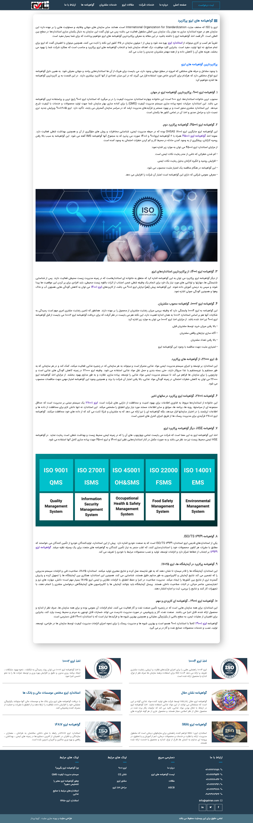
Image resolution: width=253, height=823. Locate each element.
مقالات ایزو (128, 5)
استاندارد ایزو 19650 (69, 801)
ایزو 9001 (122, 768)
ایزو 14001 (96, 287)
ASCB (171, 788)
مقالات (172, 781)
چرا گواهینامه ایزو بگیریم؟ (67, 768)
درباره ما (163, 5)
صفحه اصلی (179, 5)
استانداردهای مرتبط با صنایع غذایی (66, 792)
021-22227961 (214, 784)
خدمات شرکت (146, 5)
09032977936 (213, 794)
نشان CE (122, 775)
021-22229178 (214, 789)
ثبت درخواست (206, 5)
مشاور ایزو (121, 781)
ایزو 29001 (201, 623)
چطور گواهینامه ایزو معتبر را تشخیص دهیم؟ (66, 782)
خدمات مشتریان (108, 5)
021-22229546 (214, 774)
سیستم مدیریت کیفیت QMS (65, 775)
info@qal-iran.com (210, 801)
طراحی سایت (65, 819)
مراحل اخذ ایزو (119, 788)
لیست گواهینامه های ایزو (163, 775)
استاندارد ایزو (175, 43)
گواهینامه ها (87, 5)
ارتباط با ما (70, 5)
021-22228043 (214, 779)
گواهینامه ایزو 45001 (194, 136)
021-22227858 (213, 769)
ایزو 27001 (91, 403)
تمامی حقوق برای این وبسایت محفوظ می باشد (200, 819)
